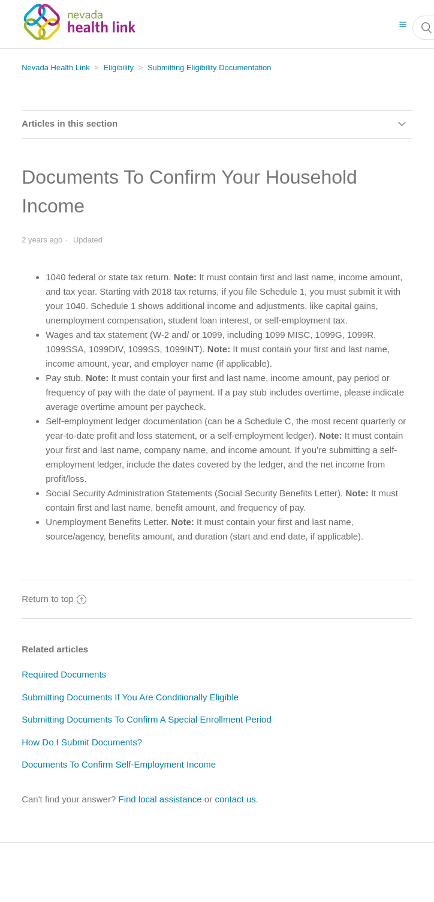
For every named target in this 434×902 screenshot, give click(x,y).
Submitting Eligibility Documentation (209, 67)
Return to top (54, 599)
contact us (235, 799)
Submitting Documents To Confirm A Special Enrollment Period (147, 719)
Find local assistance (159, 799)
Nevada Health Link (55, 67)
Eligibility (119, 67)
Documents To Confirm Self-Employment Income (119, 764)
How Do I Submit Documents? (82, 742)
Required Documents (64, 674)
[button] (402, 24)
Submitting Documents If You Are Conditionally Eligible (130, 697)
